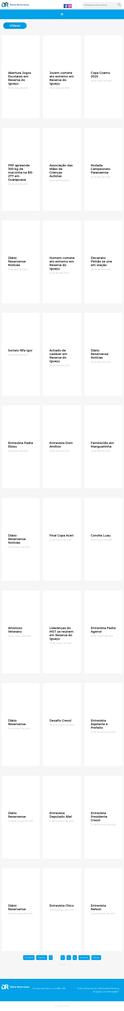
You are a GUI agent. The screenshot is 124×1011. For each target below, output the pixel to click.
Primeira (29, 957)
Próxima (84, 957)
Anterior (42, 957)
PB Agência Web (62, 1006)
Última (96, 957)
